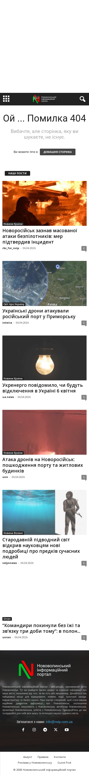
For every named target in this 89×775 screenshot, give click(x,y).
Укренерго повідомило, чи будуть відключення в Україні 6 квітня (42, 388)
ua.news (8, 397)
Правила (42, 757)
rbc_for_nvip (10, 248)
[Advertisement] (44, 46)
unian (6, 637)
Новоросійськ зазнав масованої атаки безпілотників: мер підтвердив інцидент (39, 236)
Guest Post (64, 762)
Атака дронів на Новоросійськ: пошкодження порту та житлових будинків (42, 465)
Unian (7, 618)
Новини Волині (13, 533)
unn (5, 477)
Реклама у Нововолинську (35, 762)
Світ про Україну (14, 304)
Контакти (60, 757)
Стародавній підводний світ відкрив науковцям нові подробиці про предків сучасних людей (41, 548)
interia (7, 322)
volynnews (9, 563)
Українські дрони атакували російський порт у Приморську (38, 314)
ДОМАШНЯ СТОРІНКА (57, 152)
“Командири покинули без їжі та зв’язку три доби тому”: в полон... (41, 628)
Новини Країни (13, 224)
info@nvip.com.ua (59, 722)
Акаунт (27, 757)
